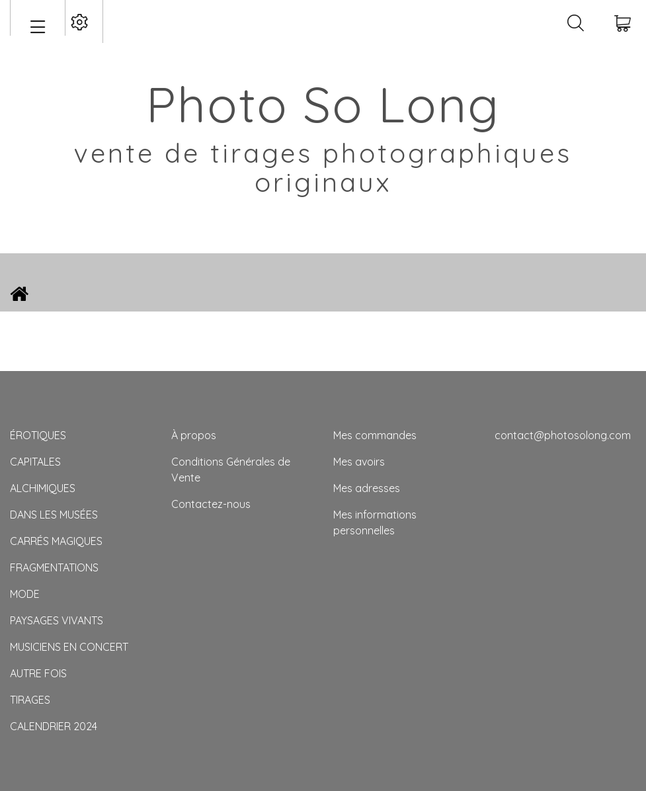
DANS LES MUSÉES (54, 514)
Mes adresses (366, 488)
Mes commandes (375, 435)
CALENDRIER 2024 (53, 726)
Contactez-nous (211, 504)
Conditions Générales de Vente (230, 469)
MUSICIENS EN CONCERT (69, 646)
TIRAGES (30, 699)
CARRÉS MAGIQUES (56, 541)
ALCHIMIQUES (42, 488)
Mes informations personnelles (375, 522)
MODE (25, 594)
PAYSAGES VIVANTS (56, 620)
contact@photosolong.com (563, 435)
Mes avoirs (359, 461)
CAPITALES (35, 461)
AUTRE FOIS (38, 673)
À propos (193, 435)
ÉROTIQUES (38, 435)
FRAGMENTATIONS (54, 567)
